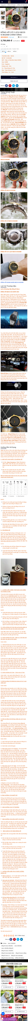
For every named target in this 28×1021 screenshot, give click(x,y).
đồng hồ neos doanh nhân (7, 953)
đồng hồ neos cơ (5, 955)
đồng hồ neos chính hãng (7, 958)
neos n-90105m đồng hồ (7, 948)
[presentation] (7, 19)
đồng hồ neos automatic (17, 955)
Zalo (3, 1014)
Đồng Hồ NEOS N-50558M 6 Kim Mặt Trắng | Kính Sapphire (20, 1006)
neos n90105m (18, 945)
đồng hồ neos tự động (21, 953)
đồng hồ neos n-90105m (7, 950)
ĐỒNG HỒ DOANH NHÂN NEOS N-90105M (12, 282)
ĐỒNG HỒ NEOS (19, 958)
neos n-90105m (11, 943)
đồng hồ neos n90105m (7, 945)
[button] (3, 13)
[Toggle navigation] (2, 2)
